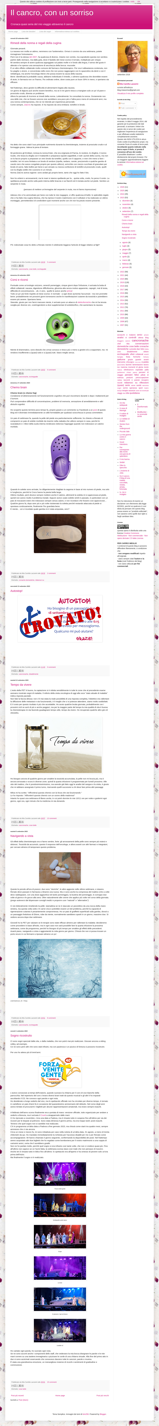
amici (139, 335)
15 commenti (52, 1382)
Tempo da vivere (20, 684)
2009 (122, 318)
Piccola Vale (125, 431)
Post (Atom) (23, 1400)
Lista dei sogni (45, 31)
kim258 (86, 1414)
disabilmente (33, 674)
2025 (122, 190)
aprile (124, 257)
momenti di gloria (135, 367)
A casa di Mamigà (123, 409)
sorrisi (125, 388)
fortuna (146, 357)
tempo (119, 391)
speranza (133, 388)
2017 (122, 290)
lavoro (146, 365)
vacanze (131, 390)
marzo (125, 260)
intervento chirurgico (125, 362)
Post (122, 103)
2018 (122, 286)
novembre (126, 204)
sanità (138, 385)
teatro (146, 388)
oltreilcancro (129, 370)
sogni (119, 388)
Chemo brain (18, 387)
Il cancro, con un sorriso (51, 12)
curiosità (132, 349)
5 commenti (51, 262)
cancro (127, 341)
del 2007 (33, 57)
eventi (146, 354)
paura (135, 372)
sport (141, 388)
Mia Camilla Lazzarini (129, 84)
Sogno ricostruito (21, 1035)
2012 (122, 307)
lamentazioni (137, 365)
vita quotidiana (133, 393)
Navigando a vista (21, 836)
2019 (122, 282)
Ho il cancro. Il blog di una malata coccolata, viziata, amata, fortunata (125, 482)
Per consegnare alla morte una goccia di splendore (125, 451)
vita (124, 393)
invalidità (145, 362)
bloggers (120, 341)
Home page (13, 31)
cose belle (32, 269)
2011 (122, 311)
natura (119, 370)
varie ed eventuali (142, 391)
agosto (125, 242)
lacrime (129, 365)
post (95, 410)
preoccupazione (142, 377)
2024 (122, 194)
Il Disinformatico (142, 406)
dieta (147, 349)
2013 (122, 304)
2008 (122, 321)
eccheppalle (41, 269)
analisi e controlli (126, 337)
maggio (125, 253)
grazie (130, 360)
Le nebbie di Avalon (125, 420)
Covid (43, 1115)
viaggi (119, 393)
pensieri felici (132, 375)
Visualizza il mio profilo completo (130, 93)
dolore (146, 352)
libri (118, 367)
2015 (122, 297)
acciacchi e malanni (126, 335)
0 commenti (51, 667)
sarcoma (145, 385)
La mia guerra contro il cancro (125, 437)
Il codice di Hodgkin (124, 415)
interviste (138, 362)
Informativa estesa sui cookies (67, 31)
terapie (125, 390)
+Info (132, 2)
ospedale (139, 370)
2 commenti (51, 573)
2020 (122, 279)
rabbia (119, 380)
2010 (122, 314)
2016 (122, 293)
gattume (121, 359)
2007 (122, 325)
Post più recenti (17, 1396)
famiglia (120, 357)
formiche (136, 357)
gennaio (125, 267)
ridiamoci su (39, 580)
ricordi (119, 383)
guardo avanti (142, 360)
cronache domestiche (26, 580)
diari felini (140, 349)
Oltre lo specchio (123, 466)
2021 (122, 275)
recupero (145, 380)
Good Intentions (124, 443)
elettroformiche (84, 302)
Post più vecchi (103, 1396)
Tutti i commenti (126, 108)
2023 (122, 198)
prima (69, 291)
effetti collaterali (136, 354)
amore (146, 335)
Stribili (122, 462)
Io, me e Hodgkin (123, 493)
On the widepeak (123, 404)
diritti (119, 352)
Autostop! (16, 590)
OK (138, 2)
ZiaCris (27, 105)
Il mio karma (125, 459)
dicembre (126, 201)
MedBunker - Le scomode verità (142, 414)
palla (147, 370)
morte (146, 367)
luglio (124, 246)
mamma (124, 367)
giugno (125, 249)
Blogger (103, 1414)
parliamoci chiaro (124, 372)
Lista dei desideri (28, 31)
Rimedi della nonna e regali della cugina (35, 43)
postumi (129, 377)
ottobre (125, 208)
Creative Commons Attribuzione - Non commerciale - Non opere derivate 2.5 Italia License (132, 535)
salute (133, 385)
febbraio (125, 264)
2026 (122, 187)
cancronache (23, 269)
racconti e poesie (132, 380)
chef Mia (123, 344)
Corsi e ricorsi (19, 279)
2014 (122, 300)
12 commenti (52, 818)
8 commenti (51, 1018)
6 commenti (51, 370)
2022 (122, 272)
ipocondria (121, 365)
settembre (126, 211)
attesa (140, 338)
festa (128, 357)
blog (147, 338)
